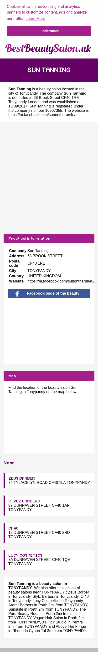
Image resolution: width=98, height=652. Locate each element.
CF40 (13, 528)
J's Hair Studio (54, 622)
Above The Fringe (71, 626)
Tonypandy (28, 93)
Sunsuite (15, 609)
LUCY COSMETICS (25, 555)
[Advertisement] (49, 177)
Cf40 (85, 596)
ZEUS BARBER (21, 478)
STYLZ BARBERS (24, 501)
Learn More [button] (35, 19)
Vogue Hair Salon (48, 617)
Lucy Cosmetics (46, 600)
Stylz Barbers (44, 596)
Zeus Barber (78, 592)
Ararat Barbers (20, 605)
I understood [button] (49, 31)
